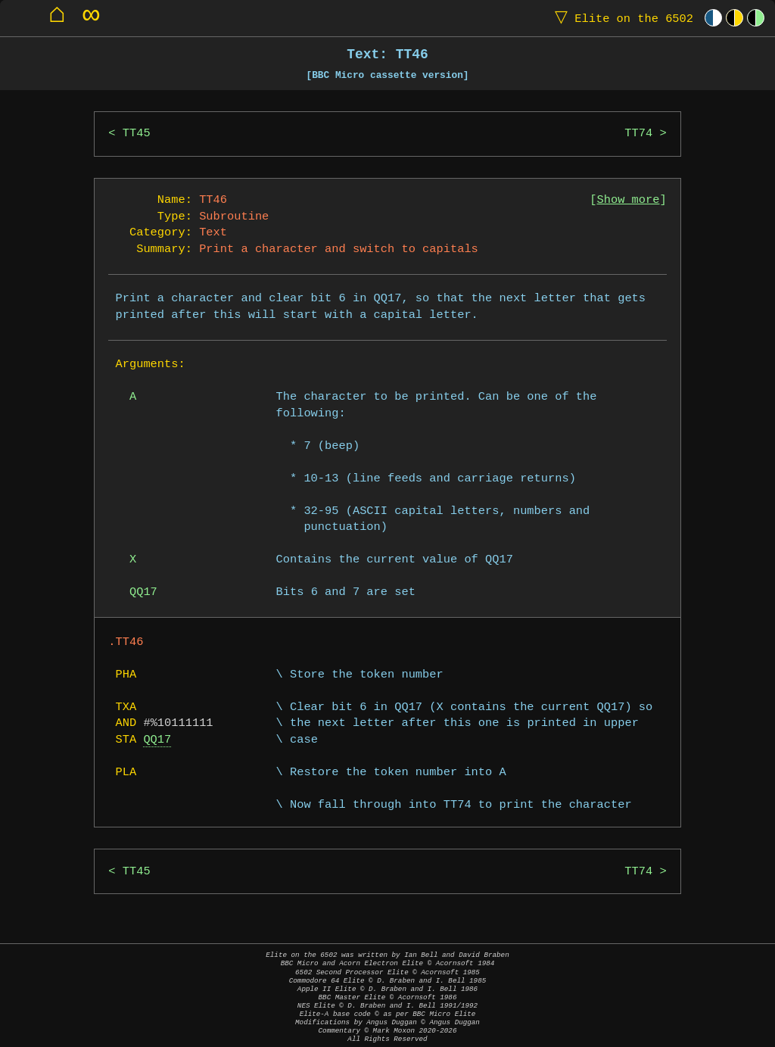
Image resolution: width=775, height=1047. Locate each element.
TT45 (137, 134)
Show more (628, 200)
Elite (620, 18)
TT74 (638, 134)
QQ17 (157, 740)
